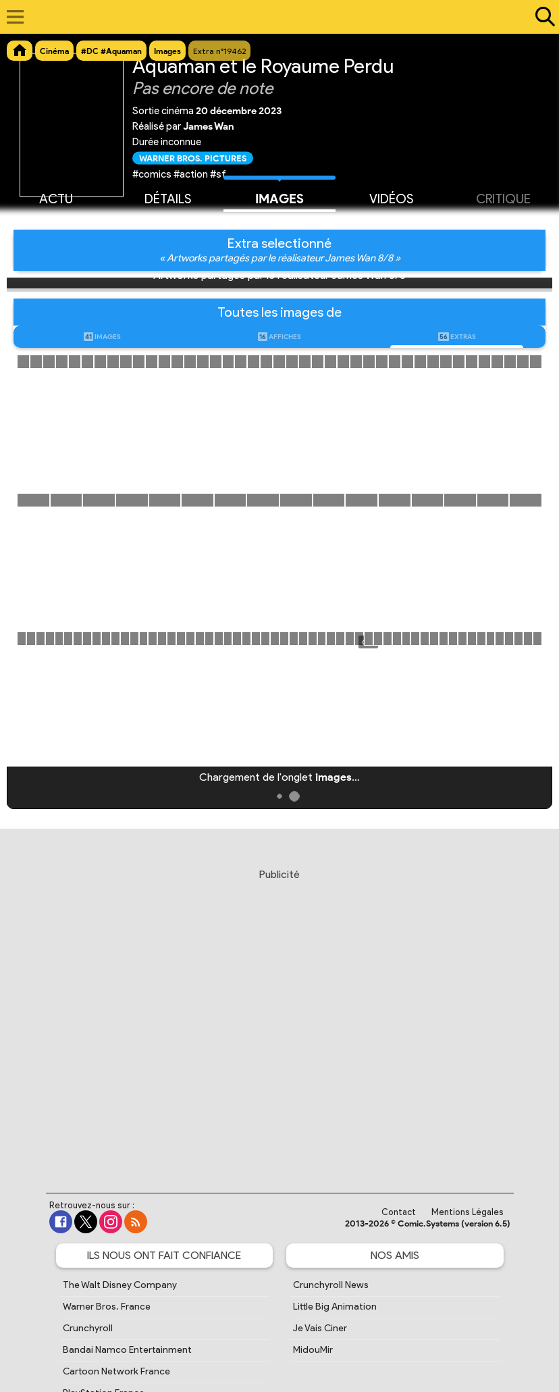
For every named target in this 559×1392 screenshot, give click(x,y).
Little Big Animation (335, 1306)
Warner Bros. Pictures (192, 158)
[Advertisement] (281, 1017)
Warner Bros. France (107, 1306)
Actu (56, 198)
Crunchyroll (88, 1328)
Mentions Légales (467, 1212)
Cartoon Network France (116, 1371)
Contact (398, 1212)
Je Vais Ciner (320, 1328)
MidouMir (313, 1350)
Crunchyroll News (331, 1285)
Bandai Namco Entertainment (127, 1350)
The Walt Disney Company (120, 1285)
